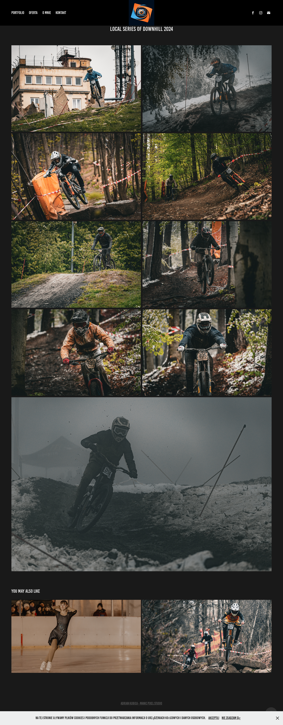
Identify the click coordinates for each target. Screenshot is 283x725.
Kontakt (61, 13)
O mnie (46, 13)
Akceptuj (213, 718)
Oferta (33, 13)
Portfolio (17, 13)
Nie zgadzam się (231, 718)
